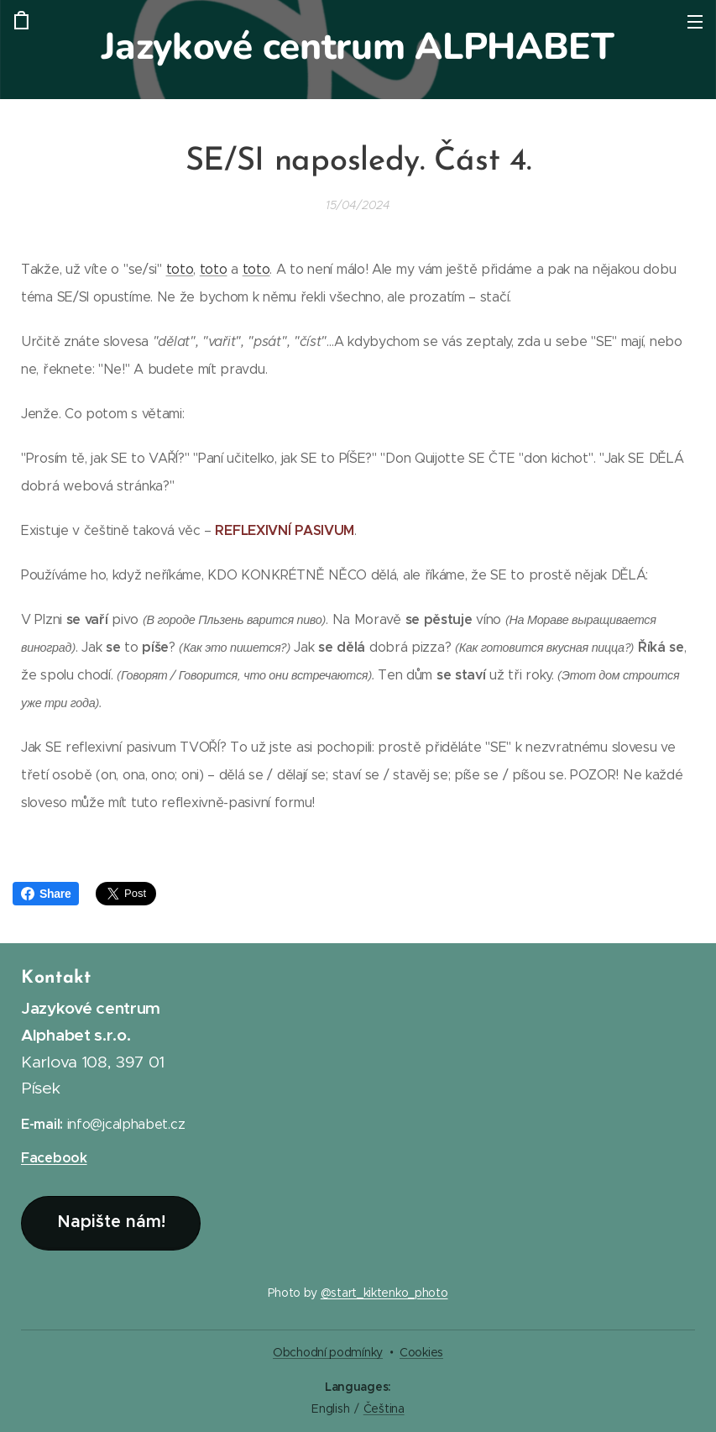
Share (46, 893)
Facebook (54, 1158)
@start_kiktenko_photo (384, 1292)
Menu (695, 22)
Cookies (421, 1352)
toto (180, 269)
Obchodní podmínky (328, 1352)
